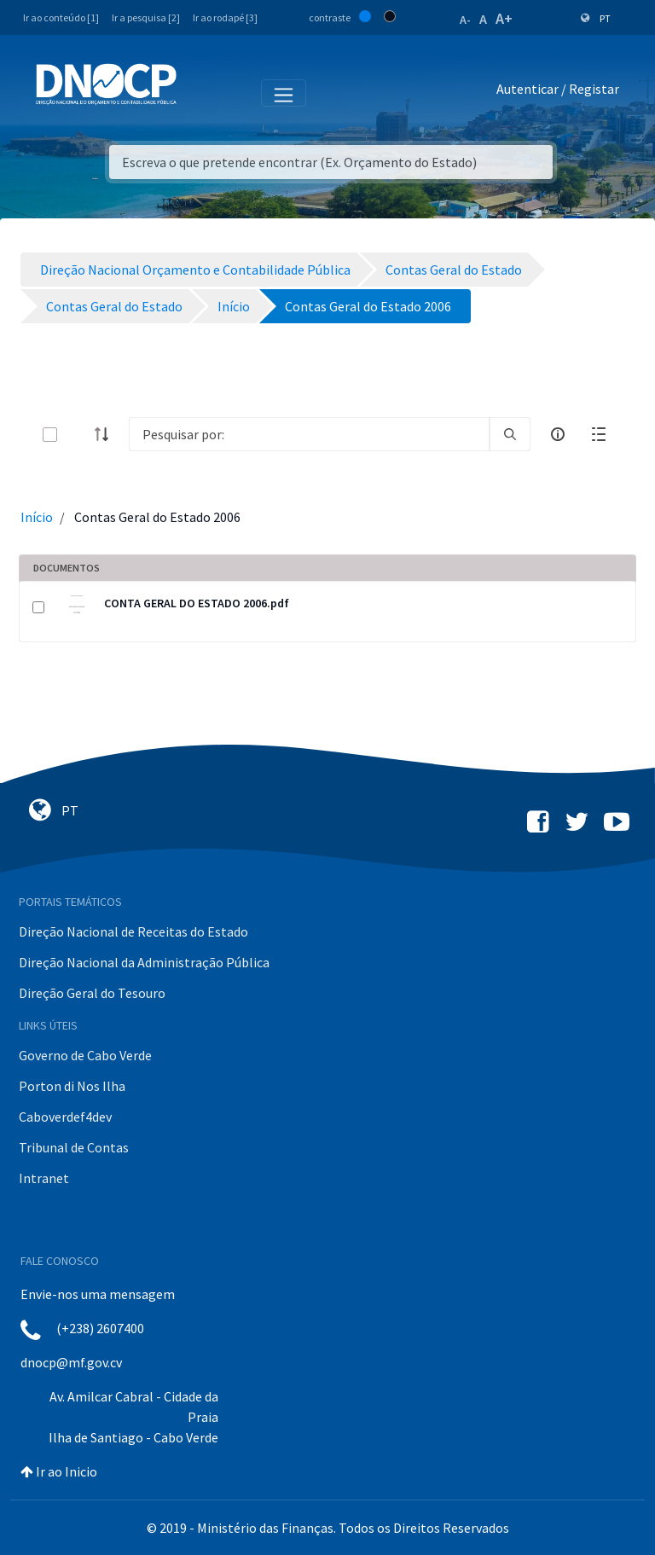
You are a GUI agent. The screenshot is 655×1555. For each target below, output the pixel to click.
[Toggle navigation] (199, 92)
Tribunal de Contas (74, 1147)
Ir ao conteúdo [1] (61, 17)
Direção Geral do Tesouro (92, 992)
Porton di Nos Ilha (72, 1085)
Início (36, 516)
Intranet (44, 1178)
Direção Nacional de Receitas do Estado (133, 931)
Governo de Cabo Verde (85, 1055)
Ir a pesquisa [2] (146, 17)
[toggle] (77, 434)
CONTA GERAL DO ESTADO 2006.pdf (196, 603)
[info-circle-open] (557, 434)
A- (465, 19)
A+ (504, 18)
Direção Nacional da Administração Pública (144, 962)
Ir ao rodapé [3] (225, 17)
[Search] (309, 434)
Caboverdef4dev (65, 1116)
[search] (510, 434)
